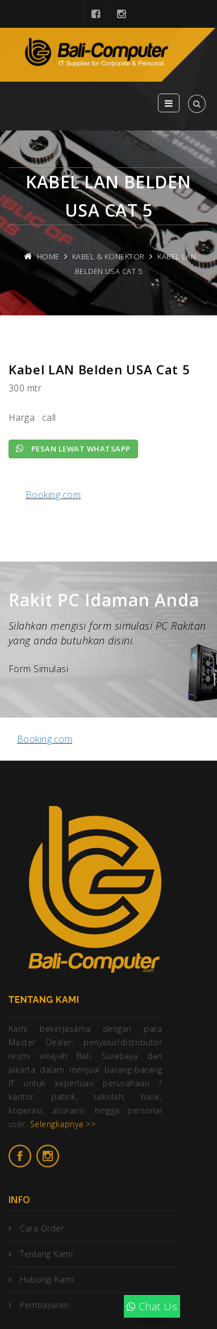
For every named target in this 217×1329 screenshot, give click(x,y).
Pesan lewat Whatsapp (73, 449)
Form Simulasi (38, 669)
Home (48, 256)
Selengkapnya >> (62, 1124)
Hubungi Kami (47, 1279)
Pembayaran (44, 1305)
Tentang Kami (46, 1253)
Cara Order (42, 1228)
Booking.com (53, 494)
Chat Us (152, 1306)
